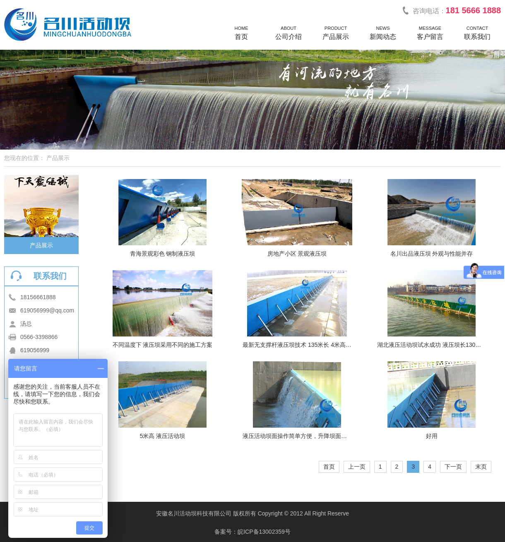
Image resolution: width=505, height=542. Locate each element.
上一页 (357, 466)
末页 (481, 466)
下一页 (453, 466)
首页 (329, 466)
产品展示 (41, 245)
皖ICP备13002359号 (264, 531)
